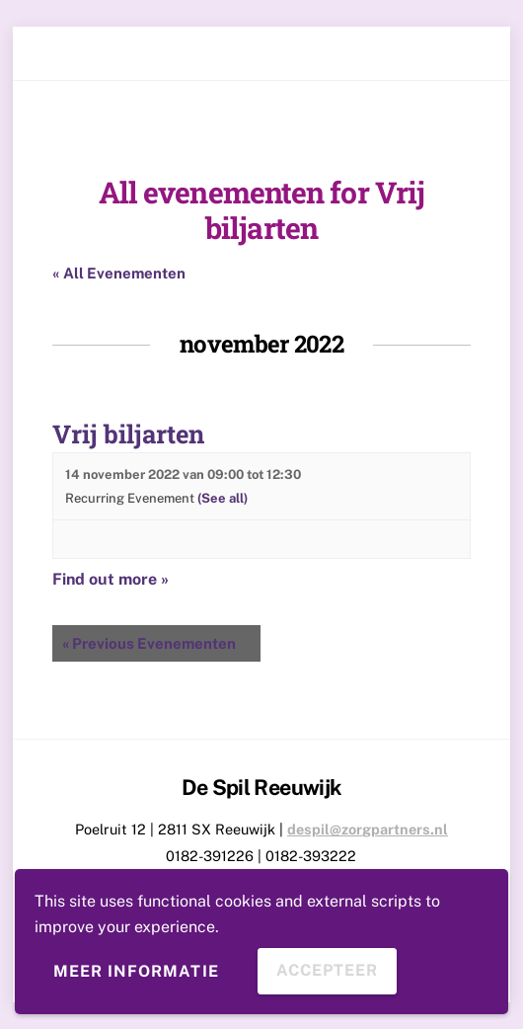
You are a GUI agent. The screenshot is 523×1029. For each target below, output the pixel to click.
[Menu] (466, 54)
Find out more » (110, 579)
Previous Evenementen (149, 643)
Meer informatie (136, 971)
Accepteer (327, 970)
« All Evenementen (119, 273)
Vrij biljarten (128, 433)
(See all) (222, 498)
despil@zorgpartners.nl (367, 829)
